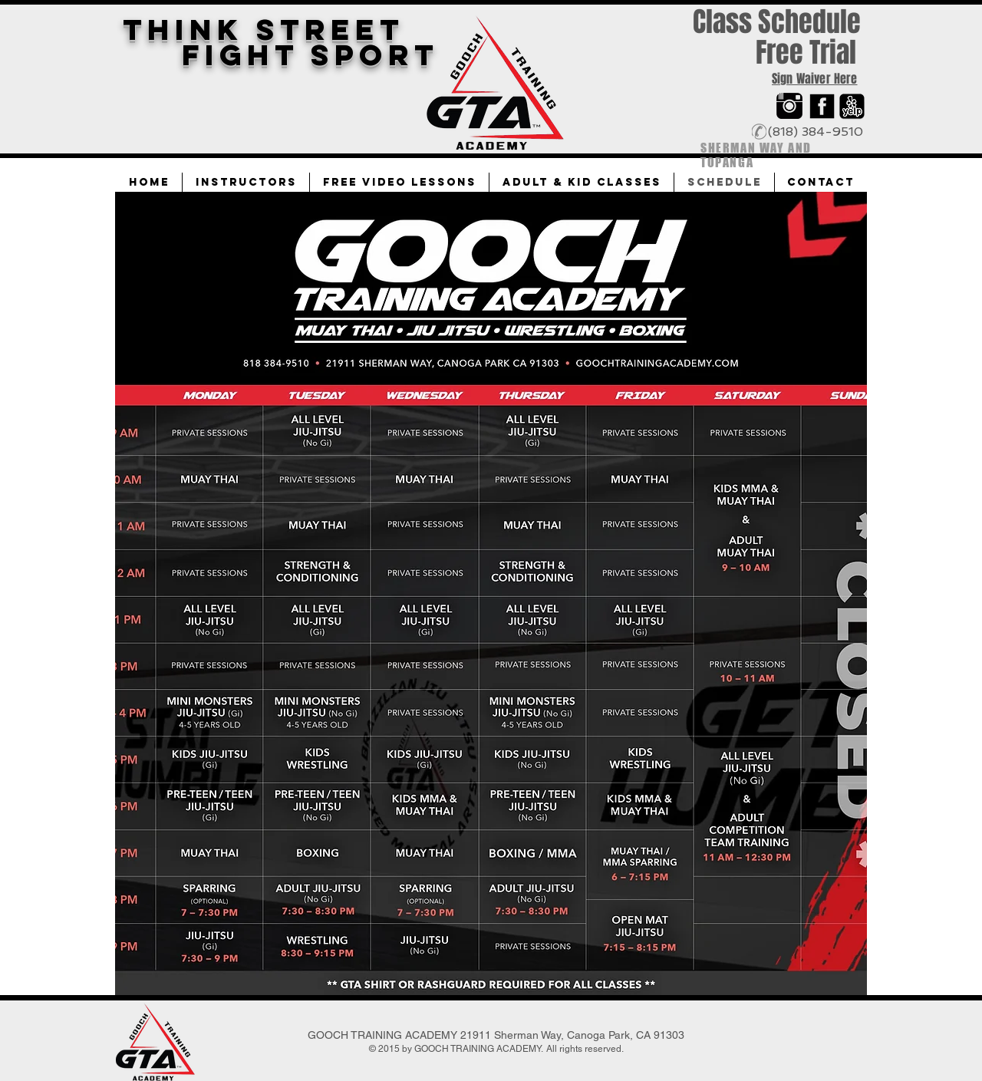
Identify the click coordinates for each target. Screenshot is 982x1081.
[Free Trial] (805, 53)
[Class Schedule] (777, 22)
